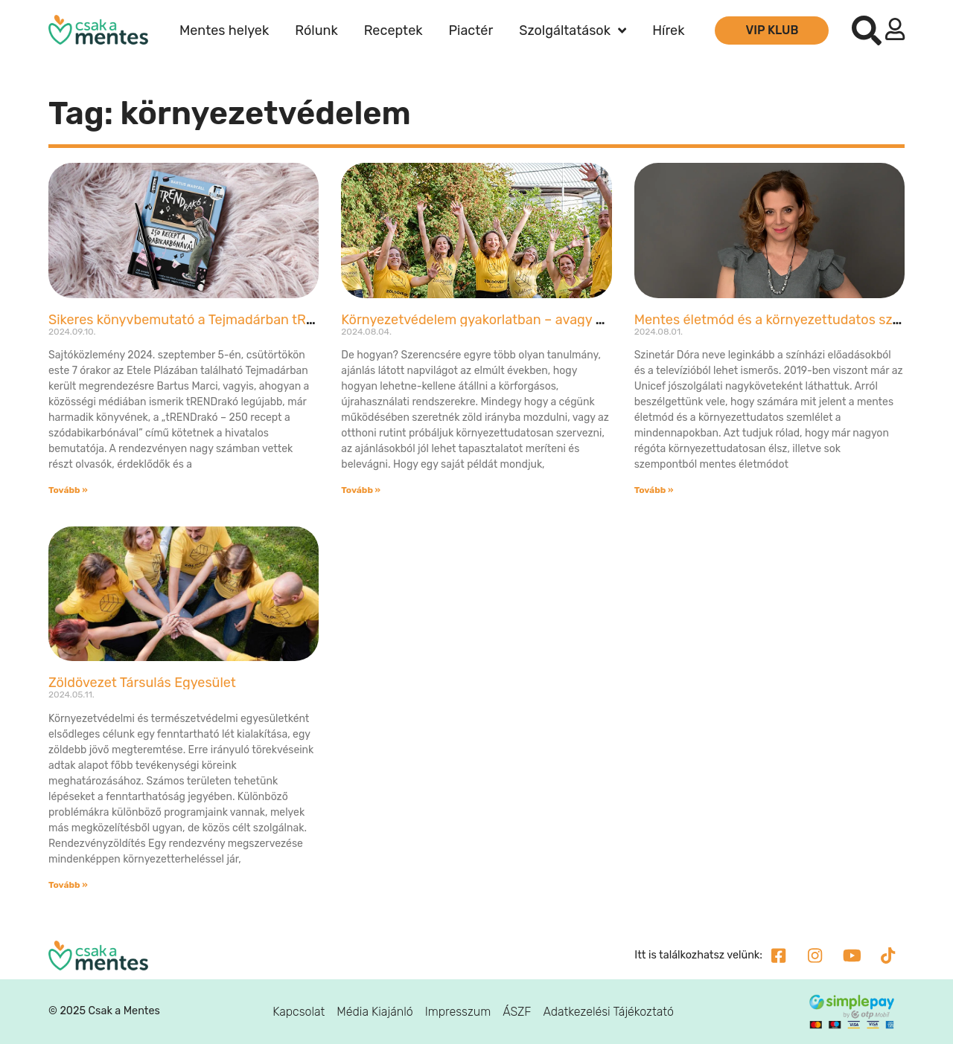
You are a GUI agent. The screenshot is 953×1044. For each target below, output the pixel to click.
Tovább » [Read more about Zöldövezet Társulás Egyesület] (68, 885)
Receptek (393, 30)
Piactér (471, 30)
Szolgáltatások (572, 30)
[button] (867, 30)
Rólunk (316, 30)
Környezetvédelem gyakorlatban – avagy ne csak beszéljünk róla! (541, 320)
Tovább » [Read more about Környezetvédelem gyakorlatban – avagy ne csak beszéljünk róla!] (360, 490)
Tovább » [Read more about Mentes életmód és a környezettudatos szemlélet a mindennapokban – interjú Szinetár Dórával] (654, 490)
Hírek (668, 30)
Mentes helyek (224, 30)
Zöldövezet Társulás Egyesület (142, 682)
